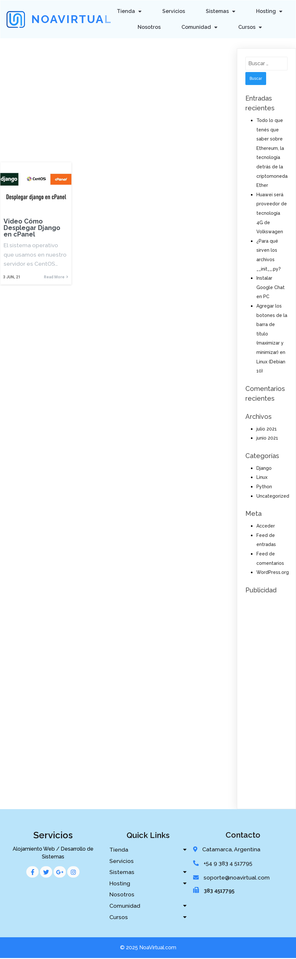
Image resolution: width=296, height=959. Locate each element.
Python (264, 486)
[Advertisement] (116, 86)
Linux (261, 477)
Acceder (265, 525)
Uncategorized (272, 495)
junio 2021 (267, 437)
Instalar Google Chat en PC (270, 286)
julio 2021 (266, 428)
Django (264, 467)
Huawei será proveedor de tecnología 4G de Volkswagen (271, 212)
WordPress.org (272, 571)
